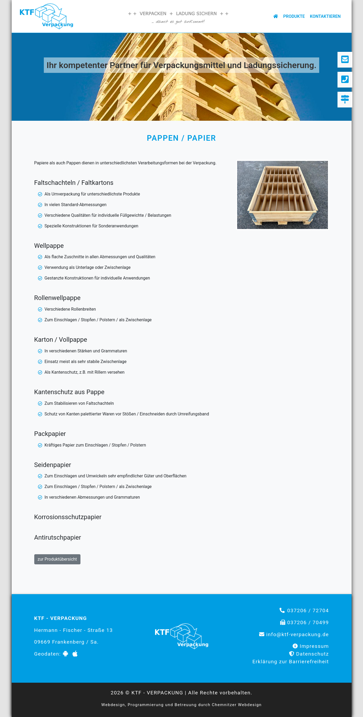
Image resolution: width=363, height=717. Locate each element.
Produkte (294, 16)
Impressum (314, 646)
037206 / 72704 (308, 610)
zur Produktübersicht (57, 559)
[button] (37, 76)
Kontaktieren (325, 16)
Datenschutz (312, 654)
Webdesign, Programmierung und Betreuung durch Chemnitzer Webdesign (181, 704)
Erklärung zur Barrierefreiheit (290, 661)
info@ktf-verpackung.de (297, 634)
